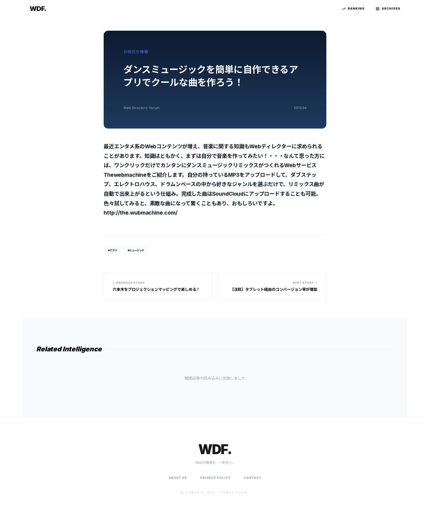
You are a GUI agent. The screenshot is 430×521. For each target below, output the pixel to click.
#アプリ (112, 250)
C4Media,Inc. (201, 492)
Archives (388, 9)
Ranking (353, 9)
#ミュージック (136, 250)
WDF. (38, 9)
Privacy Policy (215, 477)
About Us (178, 477)
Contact (252, 477)
